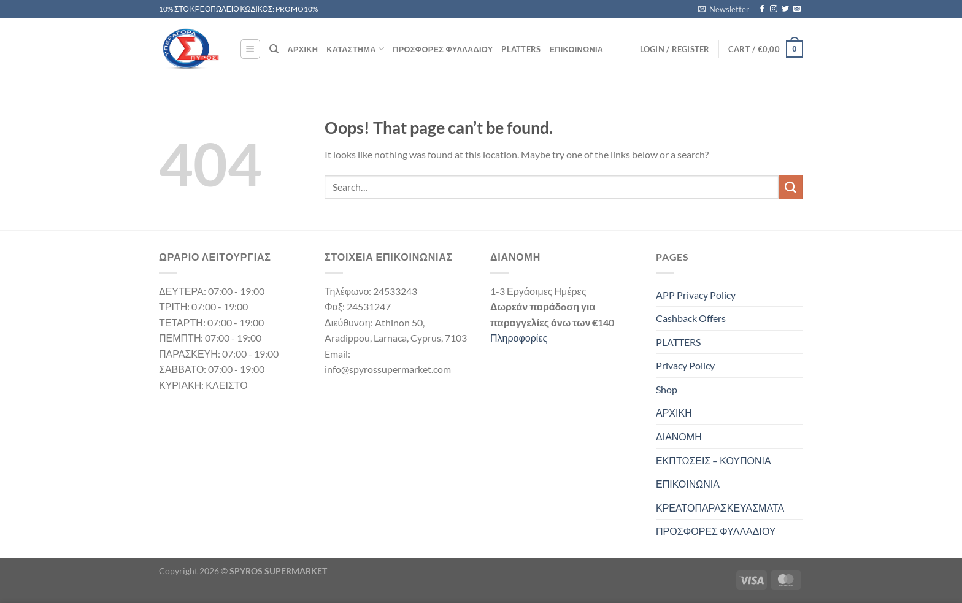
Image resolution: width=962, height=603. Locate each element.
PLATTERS (521, 49)
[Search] (274, 49)
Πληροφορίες (518, 338)
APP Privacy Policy (696, 295)
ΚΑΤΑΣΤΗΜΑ (355, 49)
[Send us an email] (797, 9)
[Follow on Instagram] (773, 9)
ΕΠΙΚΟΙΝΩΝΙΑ (577, 49)
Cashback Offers (691, 318)
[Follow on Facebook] (762, 9)
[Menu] (250, 49)
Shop (666, 389)
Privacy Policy (685, 365)
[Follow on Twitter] (785, 9)
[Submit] (791, 187)
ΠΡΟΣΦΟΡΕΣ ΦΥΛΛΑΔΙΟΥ (443, 49)
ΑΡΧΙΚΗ (302, 49)
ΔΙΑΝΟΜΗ (679, 436)
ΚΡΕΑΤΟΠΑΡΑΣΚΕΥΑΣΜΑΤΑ (720, 507)
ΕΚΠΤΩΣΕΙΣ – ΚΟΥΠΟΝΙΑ (713, 460)
